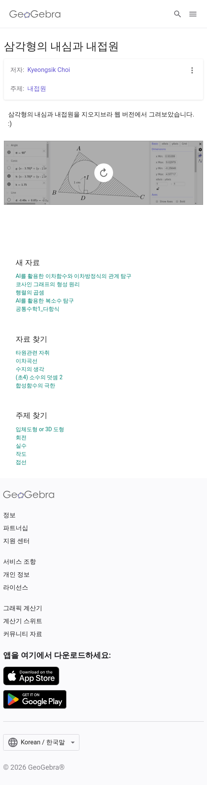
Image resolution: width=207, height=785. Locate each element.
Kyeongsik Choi (48, 69)
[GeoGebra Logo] (35, 14)
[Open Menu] (193, 14)
